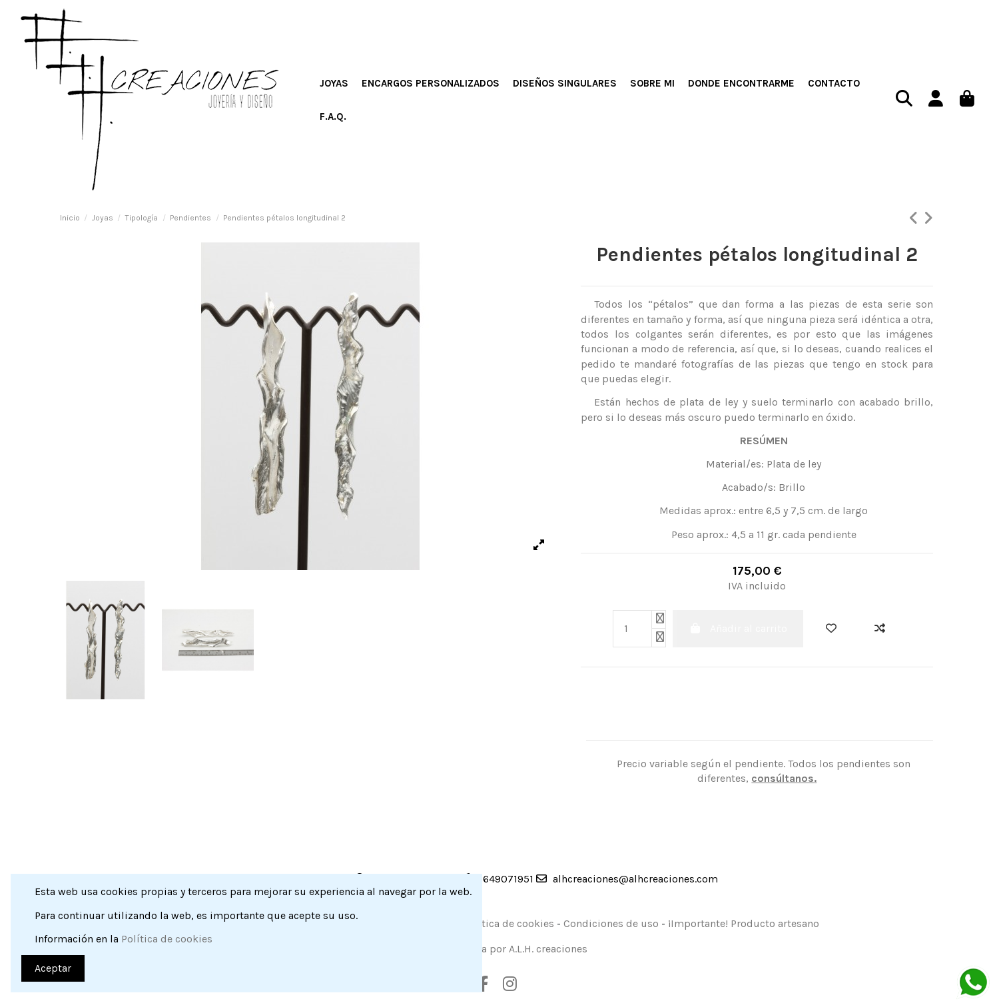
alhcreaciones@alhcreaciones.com (635, 878)
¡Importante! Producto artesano (743, 923)
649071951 (508, 878)
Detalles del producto (608, 731)
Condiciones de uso (611, 923)
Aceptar (53, 968)
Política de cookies (508, 923)
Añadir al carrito (738, 628)
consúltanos (782, 778)
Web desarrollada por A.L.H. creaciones (495, 948)
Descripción (583, 731)
